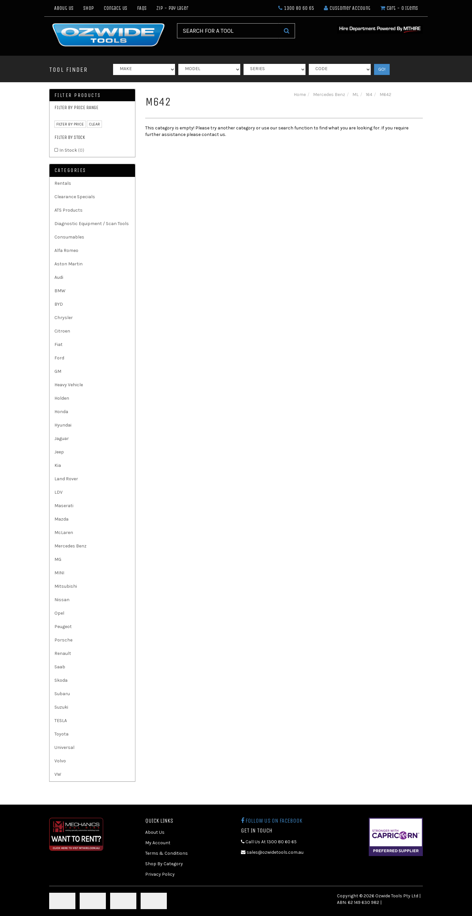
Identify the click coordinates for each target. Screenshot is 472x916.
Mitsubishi (65, 586)
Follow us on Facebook (271, 820)
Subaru (62, 694)
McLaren (63, 532)
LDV (58, 492)
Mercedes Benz (70, 546)
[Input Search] (228, 30)
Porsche (63, 640)
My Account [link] (157, 843)
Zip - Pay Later (172, 8)
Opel (59, 613)
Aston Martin (68, 264)
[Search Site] (286, 30)
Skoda (61, 680)
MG (57, 559)
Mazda (61, 519)
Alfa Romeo (66, 250)
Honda (61, 411)
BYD (58, 304)
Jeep (59, 452)
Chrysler (63, 317)
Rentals (62, 183)
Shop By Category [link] (164, 864)
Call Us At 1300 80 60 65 (269, 842)
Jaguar (61, 438)
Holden (61, 398)
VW (57, 774)
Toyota (61, 734)
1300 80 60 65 (296, 8)
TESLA (60, 720)
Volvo (60, 761)
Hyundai (62, 425)
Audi (58, 277)
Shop (88, 8)
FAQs (142, 8)
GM (57, 371)
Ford (59, 358)
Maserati (63, 505)
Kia (57, 465)
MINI (59, 573)
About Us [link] (155, 832)
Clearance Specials (74, 197)
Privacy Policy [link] (160, 874)
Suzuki (61, 707)
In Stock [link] (71, 150)
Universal (64, 747)
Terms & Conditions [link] (166, 853)
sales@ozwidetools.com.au (272, 852)
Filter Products (77, 95)
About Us (63, 8)
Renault (62, 653)
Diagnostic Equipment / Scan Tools (91, 223)
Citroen (62, 331)
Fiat (58, 344)
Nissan (61, 599)
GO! (381, 69)
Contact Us (115, 8)
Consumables (69, 237)
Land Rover (66, 479)
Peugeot (63, 626)
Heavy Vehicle (68, 385)
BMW (60, 291)
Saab (59, 667)
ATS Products (68, 210)
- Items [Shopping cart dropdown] (399, 8)
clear (94, 124)
